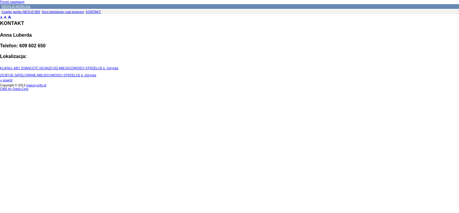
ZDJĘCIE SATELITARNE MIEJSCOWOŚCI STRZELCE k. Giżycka (48, 75)
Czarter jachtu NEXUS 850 (20, 12)
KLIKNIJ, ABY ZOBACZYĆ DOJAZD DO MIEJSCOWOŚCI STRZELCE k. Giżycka (59, 68)
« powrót (6, 80)
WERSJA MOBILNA (15, 6)
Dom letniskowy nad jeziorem (63, 12)
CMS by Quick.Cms (14, 89)
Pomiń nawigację (12, 2)
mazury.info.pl (36, 85)
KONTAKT (93, 12)
